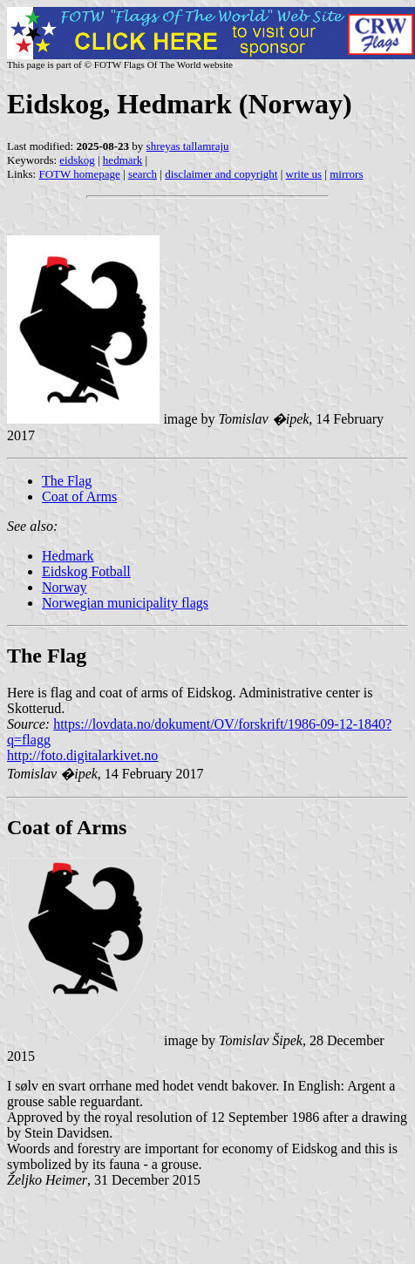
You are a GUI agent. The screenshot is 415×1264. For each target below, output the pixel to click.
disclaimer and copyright (221, 173)
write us (304, 173)
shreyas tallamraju (187, 146)
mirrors (346, 173)
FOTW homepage (78, 173)
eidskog (76, 159)
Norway (64, 587)
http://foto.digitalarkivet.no (82, 755)
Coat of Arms (79, 496)
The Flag (67, 480)
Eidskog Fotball (86, 571)
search (142, 173)
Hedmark (68, 555)
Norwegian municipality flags (125, 602)
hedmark (122, 159)
